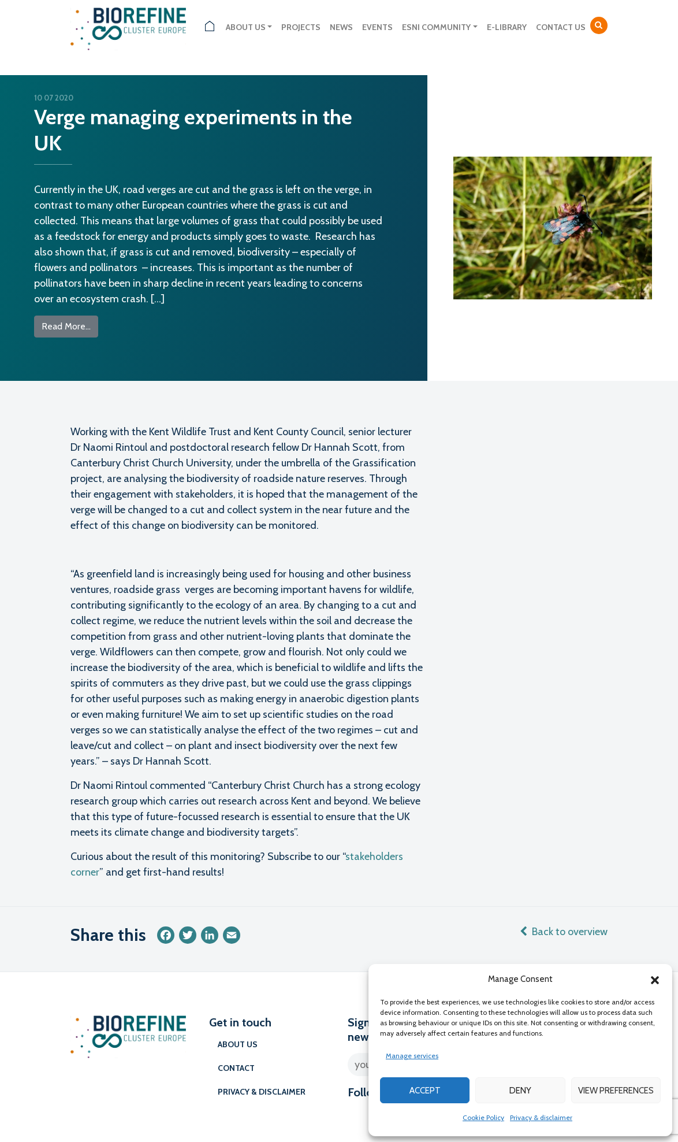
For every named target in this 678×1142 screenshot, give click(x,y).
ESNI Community (436, 27)
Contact (236, 1068)
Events (377, 27)
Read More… (70, 325)
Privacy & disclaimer (541, 1117)
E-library (507, 27)
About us (246, 27)
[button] (655, 979)
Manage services (412, 1055)
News (341, 27)
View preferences (616, 1090)
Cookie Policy (483, 1117)
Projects (301, 27)
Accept (425, 1090)
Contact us (561, 27)
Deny (520, 1090)
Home (209, 27)
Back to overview (564, 931)
